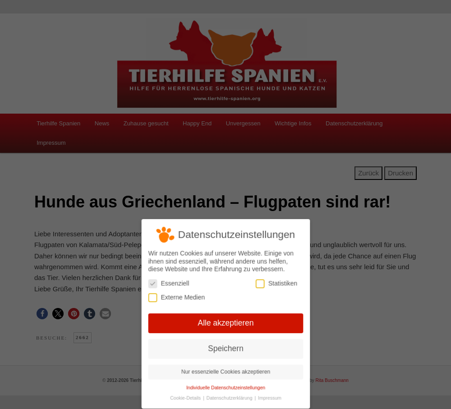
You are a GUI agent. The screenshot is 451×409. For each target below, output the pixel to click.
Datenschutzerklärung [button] (230, 396)
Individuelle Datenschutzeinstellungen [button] (225, 386)
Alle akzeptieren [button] (225, 322)
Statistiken (275, 284)
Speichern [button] (225, 347)
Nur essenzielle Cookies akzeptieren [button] (225, 371)
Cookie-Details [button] (186, 396)
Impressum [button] (268, 396)
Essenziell (170, 284)
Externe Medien (177, 298)
